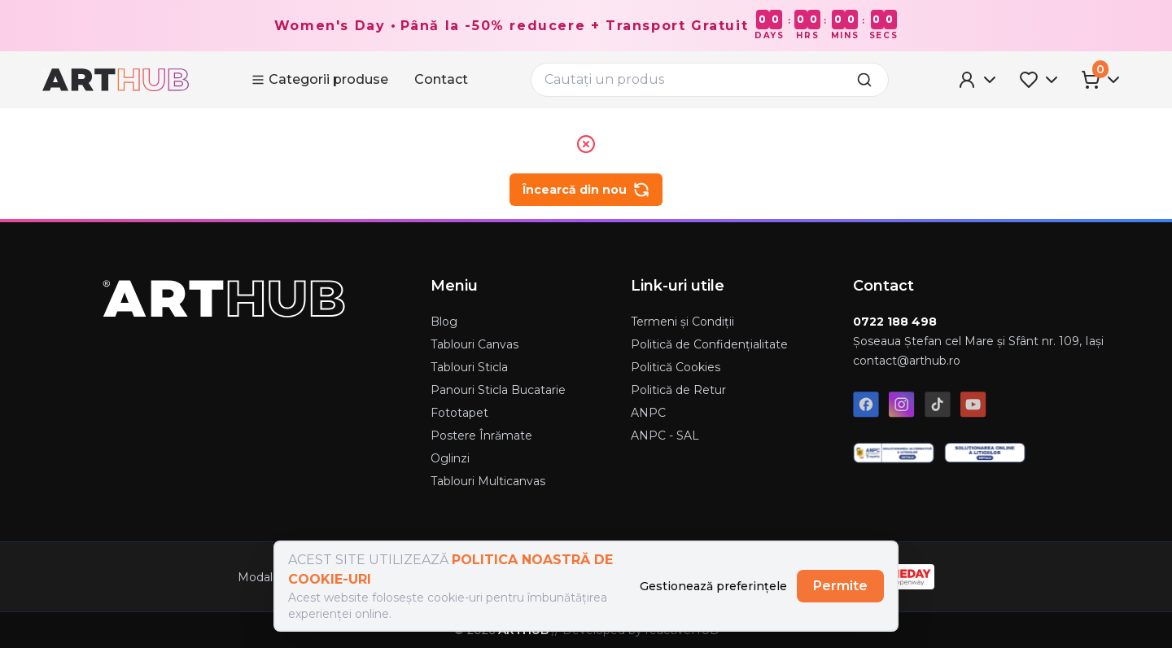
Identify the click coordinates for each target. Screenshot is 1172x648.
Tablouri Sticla (469, 367)
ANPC (648, 412)
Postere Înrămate (481, 435)
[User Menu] (978, 79)
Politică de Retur (678, 390)
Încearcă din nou (586, 190)
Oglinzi (450, 458)
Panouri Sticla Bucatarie (498, 390)
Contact (441, 79)
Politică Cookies (675, 367)
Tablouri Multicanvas (488, 481)
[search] (869, 80)
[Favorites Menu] (1040, 79)
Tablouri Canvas (474, 344)
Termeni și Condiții (682, 321)
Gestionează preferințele (713, 586)
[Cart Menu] (1102, 79)
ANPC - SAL (665, 435)
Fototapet (459, 412)
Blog (444, 321)
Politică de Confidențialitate (709, 344)
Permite (840, 585)
